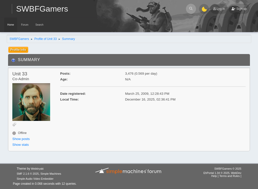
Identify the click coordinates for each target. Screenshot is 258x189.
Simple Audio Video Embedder (35, 178)
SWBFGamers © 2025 (227, 168)
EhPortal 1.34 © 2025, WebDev (222, 172)
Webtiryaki (37, 168)
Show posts (21, 139)
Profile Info (18, 50)
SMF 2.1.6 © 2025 (28, 173)
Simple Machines (51, 173)
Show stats (20, 145)
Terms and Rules (229, 175)
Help (214, 175)
